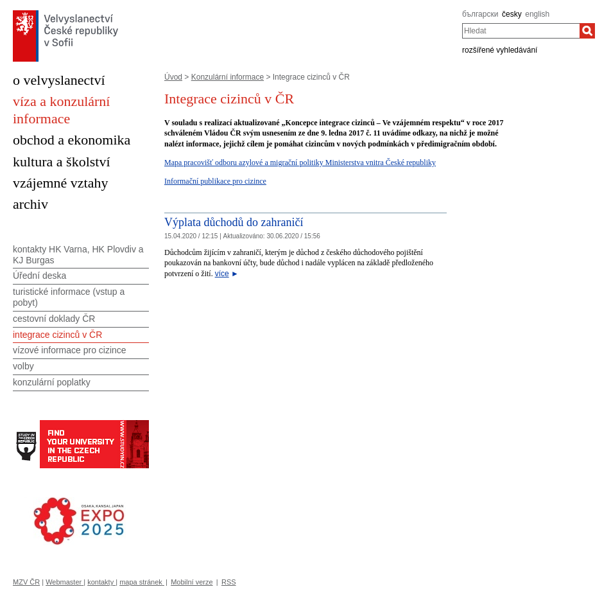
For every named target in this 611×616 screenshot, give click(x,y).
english (537, 14)
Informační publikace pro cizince (215, 181)
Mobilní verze (191, 582)
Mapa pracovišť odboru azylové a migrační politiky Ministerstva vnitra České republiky (300, 162)
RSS (228, 582)
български (480, 14)
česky (512, 14)
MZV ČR (26, 582)
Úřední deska (39, 275)
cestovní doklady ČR (54, 318)
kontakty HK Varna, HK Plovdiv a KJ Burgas (78, 254)
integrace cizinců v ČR (57, 335)
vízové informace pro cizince (69, 350)
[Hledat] (587, 31)
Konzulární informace (227, 77)
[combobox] (521, 31)
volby (23, 366)
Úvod (173, 77)
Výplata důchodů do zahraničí (233, 222)
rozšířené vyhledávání (499, 50)
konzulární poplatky (51, 382)
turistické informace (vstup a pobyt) (69, 297)
